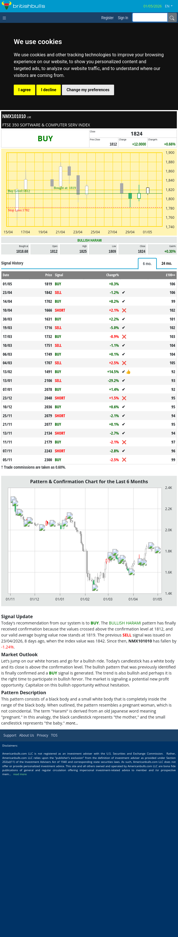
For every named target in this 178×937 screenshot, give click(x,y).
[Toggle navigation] (5, 17)
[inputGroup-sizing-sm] (149, 17)
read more (20, 934)
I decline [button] (48, 89)
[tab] (147, 343)
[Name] (172, 17)
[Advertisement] (89, 297)
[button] (171, 6)
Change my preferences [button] (87, 89)
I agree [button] (24, 89)
